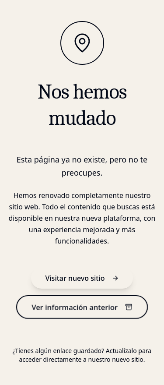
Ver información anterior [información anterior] (82, 307)
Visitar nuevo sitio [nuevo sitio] (82, 278)
